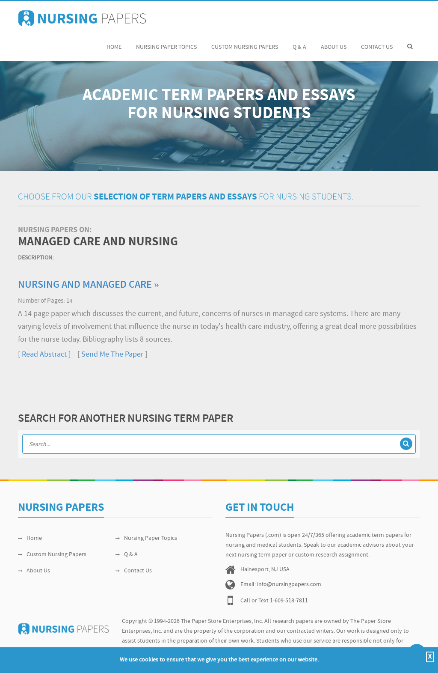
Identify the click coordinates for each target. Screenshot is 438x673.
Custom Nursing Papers (244, 43)
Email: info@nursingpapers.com (280, 584)
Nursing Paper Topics (166, 43)
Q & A (299, 43)
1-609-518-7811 (289, 601)
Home (114, 43)
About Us (333, 43)
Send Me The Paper (112, 355)
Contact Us (377, 43)
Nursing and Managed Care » (88, 285)
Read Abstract (44, 355)
